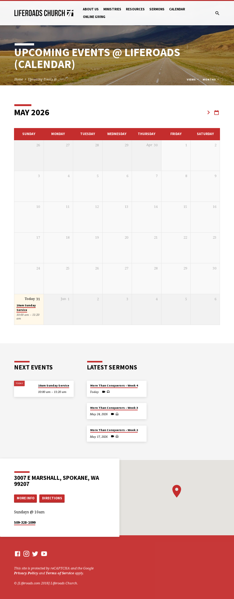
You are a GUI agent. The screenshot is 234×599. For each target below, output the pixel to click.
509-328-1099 (24, 522)
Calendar (177, 9)
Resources (135, 9)
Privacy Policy (26, 573)
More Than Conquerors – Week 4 (114, 385)
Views (193, 79)
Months (211, 79)
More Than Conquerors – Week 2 (114, 430)
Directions (52, 498)
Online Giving (94, 17)
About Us (91, 9)
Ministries (112, 9)
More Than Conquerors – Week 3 (114, 408)
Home (18, 79)
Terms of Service (60, 573)
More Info (25, 498)
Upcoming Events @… (43, 79)
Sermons (157, 9)
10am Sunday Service (26, 307)
